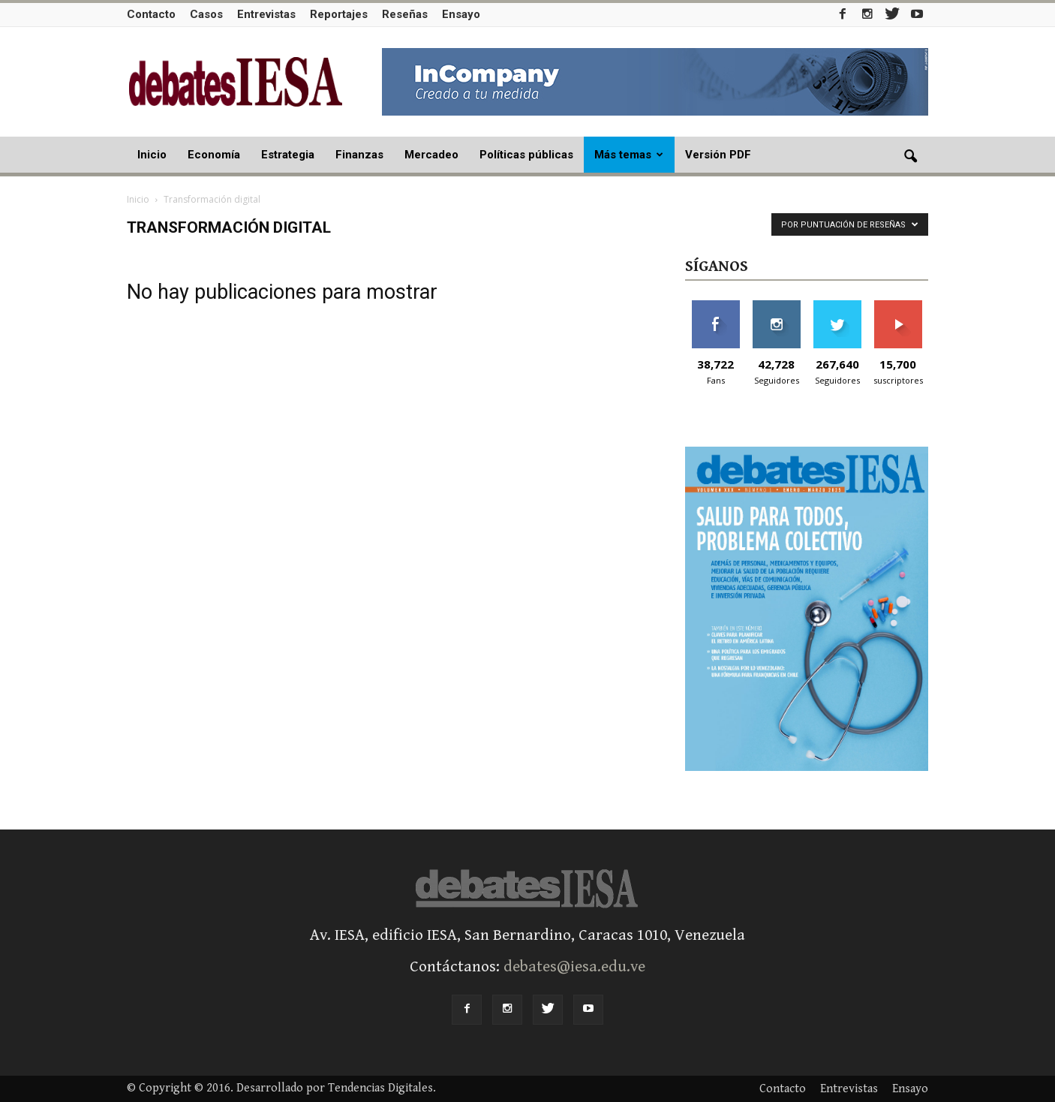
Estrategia (287, 154)
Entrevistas (266, 14)
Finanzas (359, 154)
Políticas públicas (526, 154)
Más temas (628, 154)
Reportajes (339, 14)
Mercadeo (431, 154)
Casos (206, 14)
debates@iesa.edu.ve (574, 967)
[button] (910, 157)
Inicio (152, 154)
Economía (214, 154)
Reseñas (405, 14)
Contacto (151, 14)
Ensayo (461, 14)
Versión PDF (718, 154)
